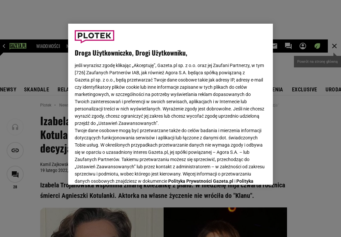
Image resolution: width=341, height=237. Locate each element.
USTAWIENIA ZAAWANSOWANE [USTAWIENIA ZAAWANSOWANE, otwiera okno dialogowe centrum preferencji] (118, 171)
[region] (170, 104)
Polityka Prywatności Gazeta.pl (200, 97)
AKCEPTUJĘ (244, 172)
